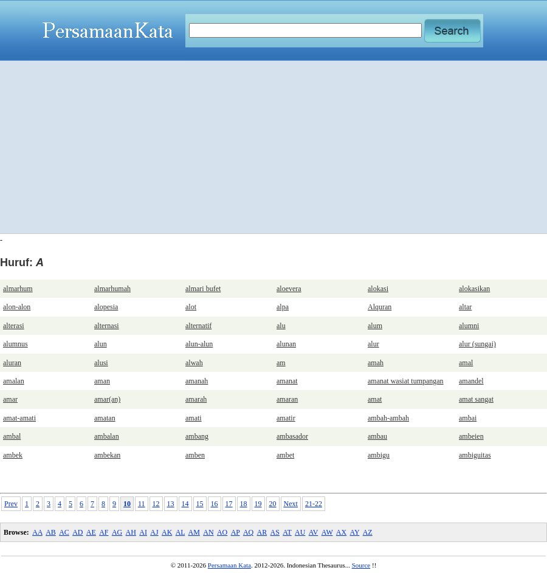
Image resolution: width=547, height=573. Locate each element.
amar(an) (107, 399)
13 (170, 503)
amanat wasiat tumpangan (406, 381)
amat (375, 399)
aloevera (289, 288)
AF (103, 532)
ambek (12, 455)
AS (275, 532)
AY (355, 532)
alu (281, 325)
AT (287, 532)
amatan (104, 418)
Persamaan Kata (229, 565)
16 (214, 503)
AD (77, 532)
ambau (377, 436)
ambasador (292, 436)
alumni (469, 325)
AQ (248, 532)
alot (190, 307)
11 (141, 503)
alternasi (106, 325)
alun (100, 344)
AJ (154, 532)
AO (222, 532)
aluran (12, 363)
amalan (13, 381)
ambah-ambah (388, 418)
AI (143, 532)
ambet (285, 455)
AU (300, 532)
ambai (467, 418)
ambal (12, 436)
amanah (196, 381)
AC (64, 532)
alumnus (15, 344)
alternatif (198, 325)
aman (102, 381)
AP (235, 532)
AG (117, 532)
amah (376, 363)
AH (131, 532)
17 (229, 503)
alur (373, 344)
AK (167, 532)
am (281, 363)
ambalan (106, 436)
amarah (196, 399)
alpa (283, 307)
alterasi (13, 325)
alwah (194, 363)
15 (200, 503)
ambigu (379, 455)
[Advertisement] (273, 147)
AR (262, 532)
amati (193, 418)
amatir (286, 418)
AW (327, 532)
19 (258, 503)
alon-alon (16, 307)
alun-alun (199, 344)
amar (10, 399)
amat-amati (19, 418)
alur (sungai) (477, 344)
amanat (287, 381)
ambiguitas (475, 455)
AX (341, 532)
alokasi (378, 288)
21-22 (313, 503)
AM (194, 532)
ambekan (107, 455)
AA (37, 532)
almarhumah (112, 288)
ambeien (471, 436)
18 (243, 503)
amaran (287, 399)
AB (51, 532)
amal (466, 363)
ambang (196, 436)
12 (156, 503)
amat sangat (476, 399)
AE (91, 532)
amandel (471, 381)
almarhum (18, 288)
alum (375, 325)
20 (273, 503)
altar (465, 307)
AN (208, 532)
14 (185, 503)
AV (313, 532)
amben (195, 455)
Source (361, 565)
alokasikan (474, 288)
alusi (101, 363)
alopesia (106, 307)
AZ (368, 532)
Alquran (379, 307)
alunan (286, 344)
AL (180, 532)
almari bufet (203, 288)
